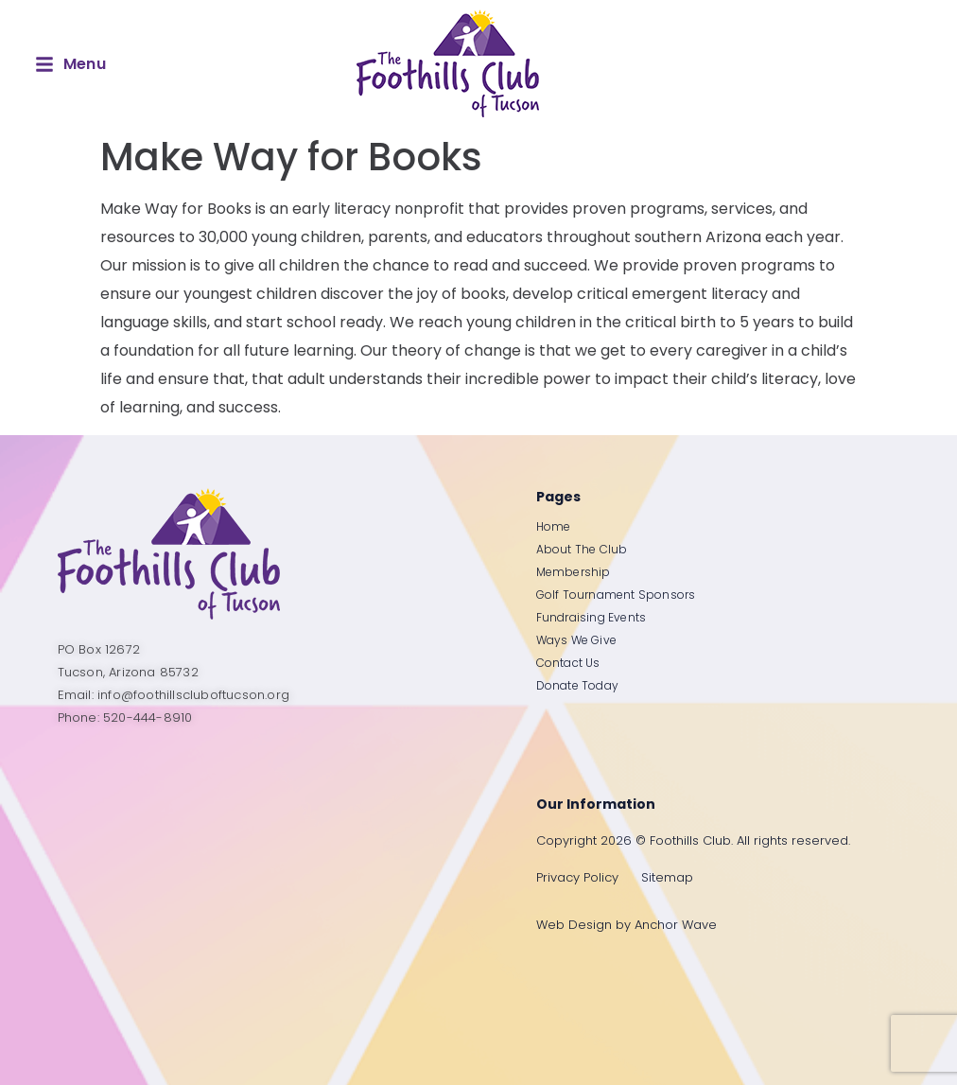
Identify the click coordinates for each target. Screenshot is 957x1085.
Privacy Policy (577, 877)
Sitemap (667, 877)
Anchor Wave (676, 925)
